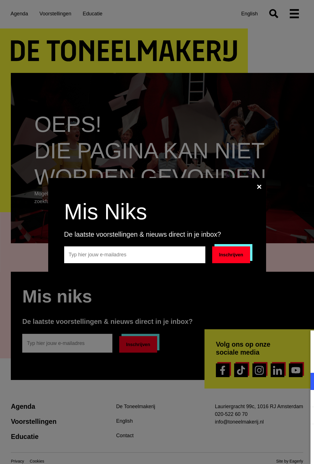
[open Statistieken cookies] (305, 416)
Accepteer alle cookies (265, 437)
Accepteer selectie (265, 453)
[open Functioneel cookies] (305, 382)
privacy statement (243, 363)
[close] (305, 341)
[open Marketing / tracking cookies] (305, 399)
